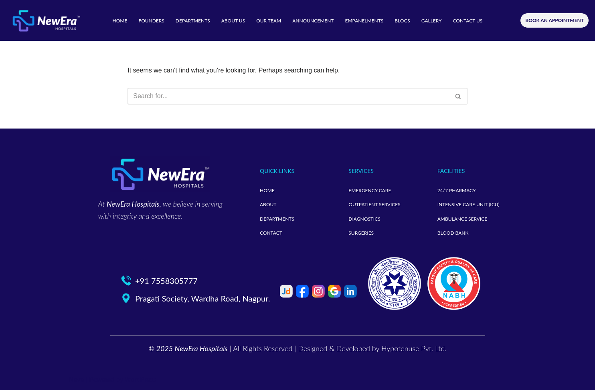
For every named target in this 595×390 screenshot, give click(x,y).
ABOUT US (233, 21)
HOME (120, 21)
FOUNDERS (151, 21)
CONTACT (271, 233)
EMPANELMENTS (364, 21)
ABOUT (268, 204)
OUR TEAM (268, 21)
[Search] (288, 96)
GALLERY (431, 21)
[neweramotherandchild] (46, 20)
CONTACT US (467, 21)
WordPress (140, 379)
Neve (76, 379)
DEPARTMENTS (193, 21)
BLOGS (402, 21)
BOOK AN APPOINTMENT (554, 20)
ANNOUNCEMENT (313, 21)
